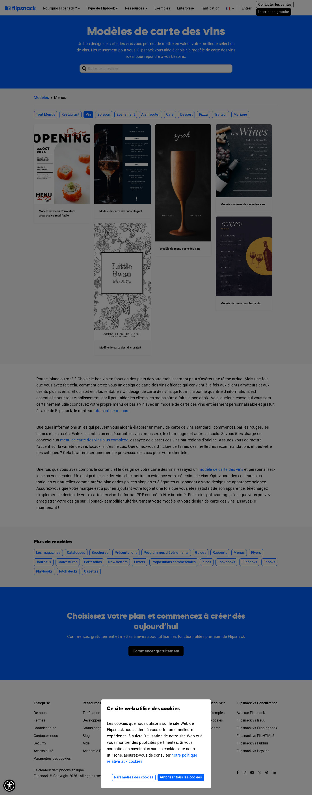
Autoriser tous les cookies (181, 777)
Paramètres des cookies (133, 777)
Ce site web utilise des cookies (156, 711)
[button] (9, 786)
